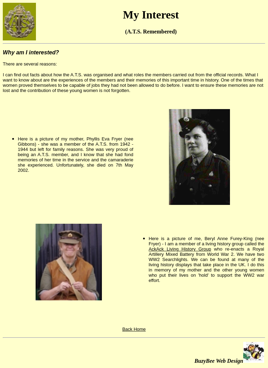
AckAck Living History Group (180, 249)
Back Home (134, 329)
